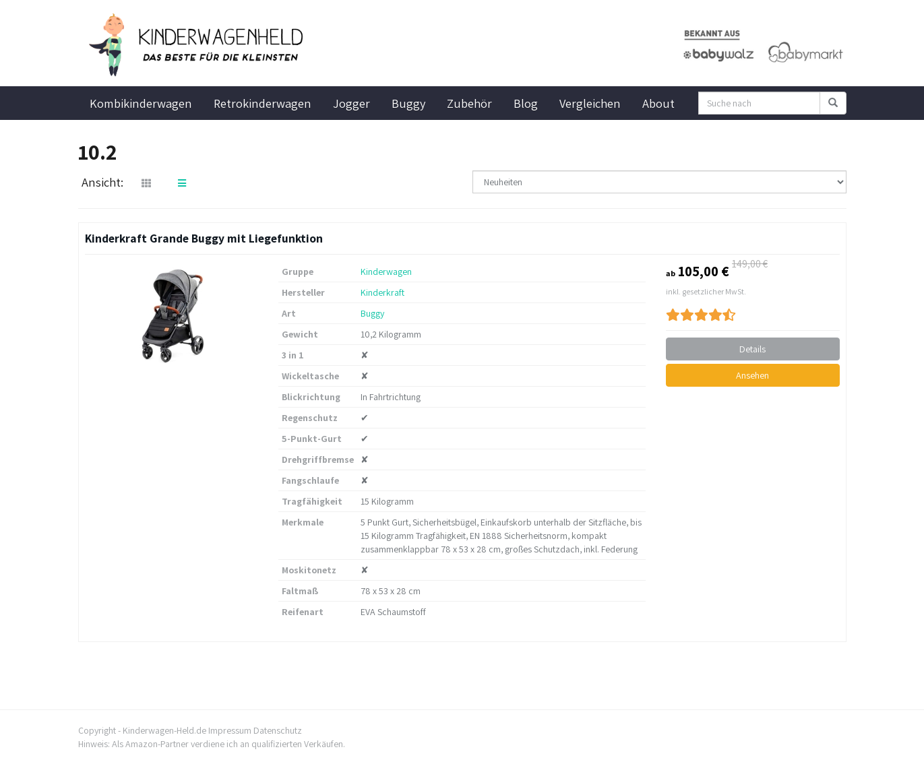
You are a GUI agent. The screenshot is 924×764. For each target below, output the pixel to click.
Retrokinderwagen (262, 103)
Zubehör (469, 103)
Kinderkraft (382, 292)
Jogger (351, 103)
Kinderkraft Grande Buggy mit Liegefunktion (204, 238)
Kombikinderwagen (141, 103)
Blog (526, 103)
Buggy (408, 103)
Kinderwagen (386, 271)
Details (752, 349)
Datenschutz (277, 730)
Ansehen (752, 375)
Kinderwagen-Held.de (164, 730)
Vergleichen (590, 103)
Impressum (229, 730)
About (658, 103)
